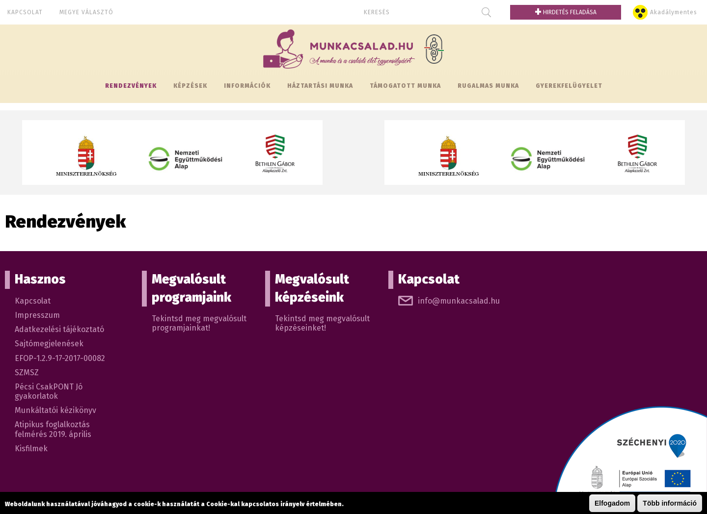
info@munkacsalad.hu (459, 301)
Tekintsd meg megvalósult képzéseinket (322, 323)
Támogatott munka (405, 85)
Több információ (670, 503)
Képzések (190, 85)
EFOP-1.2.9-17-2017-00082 (60, 358)
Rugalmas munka (488, 85)
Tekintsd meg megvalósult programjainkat (199, 323)
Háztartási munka (320, 85)
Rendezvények (131, 85)
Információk (247, 85)
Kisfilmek (31, 448)
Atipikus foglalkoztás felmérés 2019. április (53, 429)
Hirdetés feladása (566, 12)
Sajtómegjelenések (49, 343)
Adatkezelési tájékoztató (59, 329)
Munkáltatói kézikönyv (55, 410)
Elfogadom (612, 503)
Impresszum (37, 315)
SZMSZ (27, 372)
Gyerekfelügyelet (569, 85)
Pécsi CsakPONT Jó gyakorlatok (48, 391)
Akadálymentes (673, 12)
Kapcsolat (25, 12)
